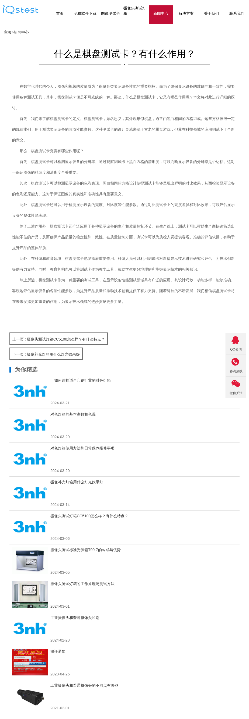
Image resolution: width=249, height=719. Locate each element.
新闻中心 (21, 32)
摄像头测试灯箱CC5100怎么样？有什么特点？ (66, 339)
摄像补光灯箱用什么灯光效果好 (53, 354)
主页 (8, 32)
